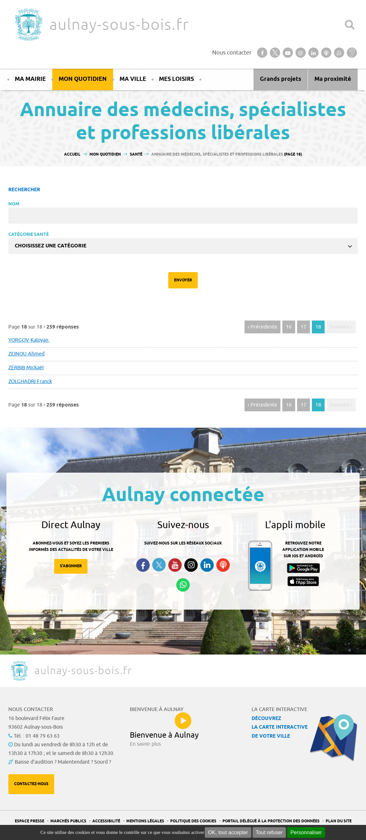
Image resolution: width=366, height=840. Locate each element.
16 (289, 327)
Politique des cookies (193, 821)
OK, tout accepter (228, 832)
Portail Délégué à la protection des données (271, 821)
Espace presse (29, 821)
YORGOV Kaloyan (29, 340)
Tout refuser (269, 832)
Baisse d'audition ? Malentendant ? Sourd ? (63, 762)
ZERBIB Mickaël (26, 367)
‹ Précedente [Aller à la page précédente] (262, 327)
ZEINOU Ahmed (26, 354)
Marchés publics (68, 821)
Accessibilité (106, 821)
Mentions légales (145, 821)
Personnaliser (306, 832)
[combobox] (183, 246)
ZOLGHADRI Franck (30, 381)
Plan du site (339, 821)
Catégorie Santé (28, 235)
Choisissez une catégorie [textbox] (51, 246)
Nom (14, 204)
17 (303, 327)
